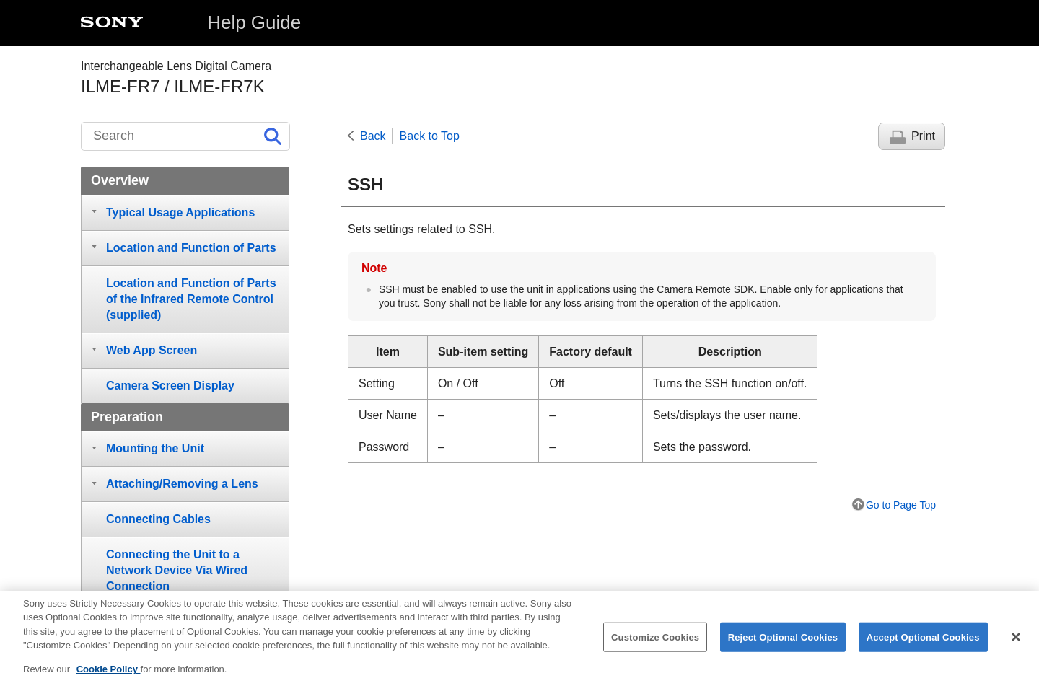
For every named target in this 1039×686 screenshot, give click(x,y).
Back (373, 136)
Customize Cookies (655, 645)
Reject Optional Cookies (783, 645)
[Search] (185, 136)
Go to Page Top (901, 505)
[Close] (1016, 645)
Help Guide (254, 22)
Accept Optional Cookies (923, 645)
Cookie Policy (108, 677)
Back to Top (430, 136)
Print (923, 136)
